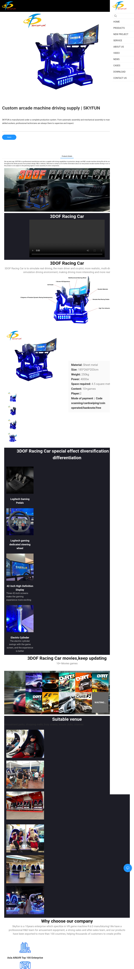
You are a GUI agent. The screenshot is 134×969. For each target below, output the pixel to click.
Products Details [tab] (67, 156)
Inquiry (9, 137)
